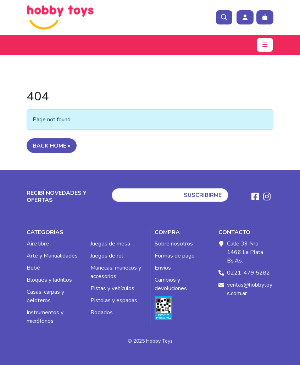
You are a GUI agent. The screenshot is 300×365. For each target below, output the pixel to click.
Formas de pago (175, 256)
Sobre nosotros (174, 244)
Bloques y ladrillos (49, 280)
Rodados (101, 312)
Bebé (33, 268)
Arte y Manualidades (52, 256)
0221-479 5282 (248, 273)
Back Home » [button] (52, 146)
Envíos (163, 268)
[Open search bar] (224, 17)
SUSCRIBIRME (203, 195)
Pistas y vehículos (112, 288)
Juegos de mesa (110, 244)
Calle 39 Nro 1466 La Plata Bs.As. (245, 252)
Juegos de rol (106, 256)
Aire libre (38, 244)
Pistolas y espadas (113, 300)
